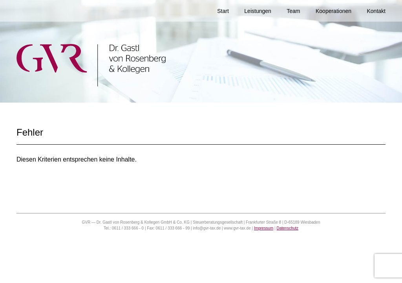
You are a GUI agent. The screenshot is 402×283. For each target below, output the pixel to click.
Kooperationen (333, 11)
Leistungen (257, 11)
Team (293, 11)
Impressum (263, 228)
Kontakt (376, 11)
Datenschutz (287, 228)
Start (223, 11)
